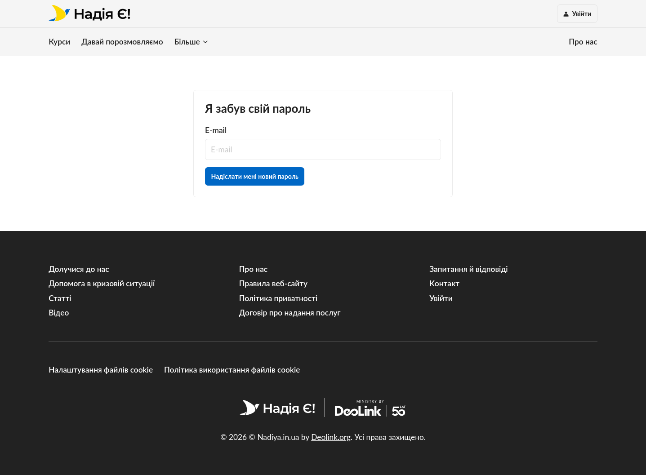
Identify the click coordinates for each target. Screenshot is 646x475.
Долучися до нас (79, 269)
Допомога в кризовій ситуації (102, 283)
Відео (59, 312)
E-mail (216, 130)
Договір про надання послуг (290, 312)
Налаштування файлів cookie (101, 369)
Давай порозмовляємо (122, 41)
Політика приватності (278, 298)
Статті (60, 298)
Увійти (441, 298)
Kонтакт (444, 283)
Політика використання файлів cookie (232, 369)
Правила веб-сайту (273, 283)
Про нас (583, 41)
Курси (59, 41)
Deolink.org (331, 437)
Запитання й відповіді (468, 269)
